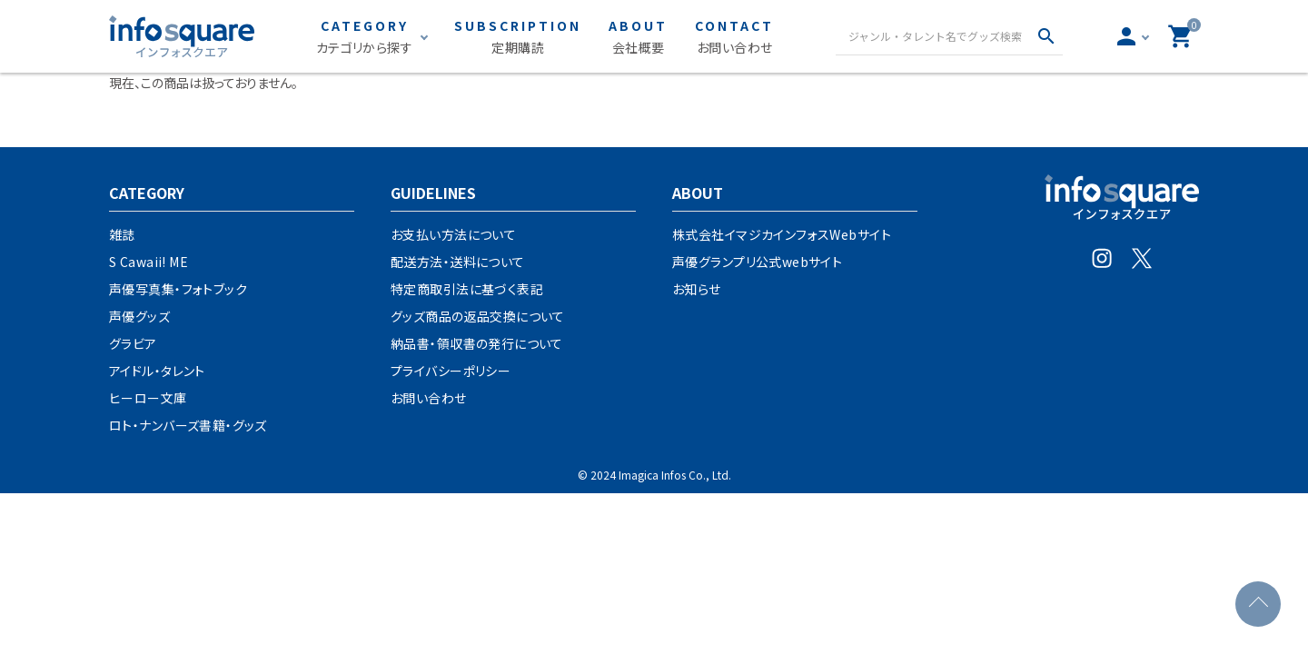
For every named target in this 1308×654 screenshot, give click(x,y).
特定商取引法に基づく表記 (467, 289)
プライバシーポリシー (450, 371)
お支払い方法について (453, 234)
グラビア (133, 343)
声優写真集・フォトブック (178, 289)
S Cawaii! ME (148, 262)
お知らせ (696, 289)
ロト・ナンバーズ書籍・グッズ (188, 425)
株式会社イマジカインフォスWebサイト (781, 234)
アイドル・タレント (157, 371)
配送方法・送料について (458, 262)
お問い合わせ (429, 398)
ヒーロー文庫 (148, 398)
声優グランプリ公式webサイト (757, 262)
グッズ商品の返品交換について (478, 316)
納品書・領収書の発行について (477, 343)
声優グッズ (139, 316)
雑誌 (122, 234)
